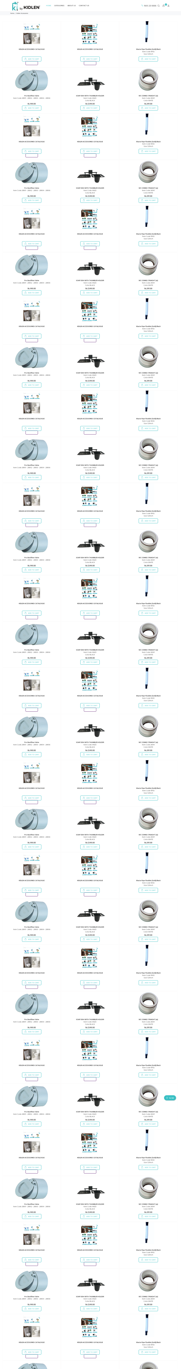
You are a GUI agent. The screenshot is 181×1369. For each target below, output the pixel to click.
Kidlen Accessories (17, 1355)
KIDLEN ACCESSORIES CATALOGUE (32, 49)
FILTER (171, 1098)
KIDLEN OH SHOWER (18, 1348)
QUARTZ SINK (15, 1362)
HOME (48, 5)
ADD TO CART (33, 59)
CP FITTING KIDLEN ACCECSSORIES (23, 1359)
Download (32, 63)
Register (54, 1352)
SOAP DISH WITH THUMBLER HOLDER (90, 95)
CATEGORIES (59, 5)
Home (12, 13)
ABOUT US (71, 5)
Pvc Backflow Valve (31, 95)
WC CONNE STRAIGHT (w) (148, 95)
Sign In (53, 1348)
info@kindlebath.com (105, 1364)
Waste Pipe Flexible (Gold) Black (148, 49)
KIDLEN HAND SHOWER (19, 1352)
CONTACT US (84, 5)
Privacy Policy (56, 1355)
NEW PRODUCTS (16, 1366)
